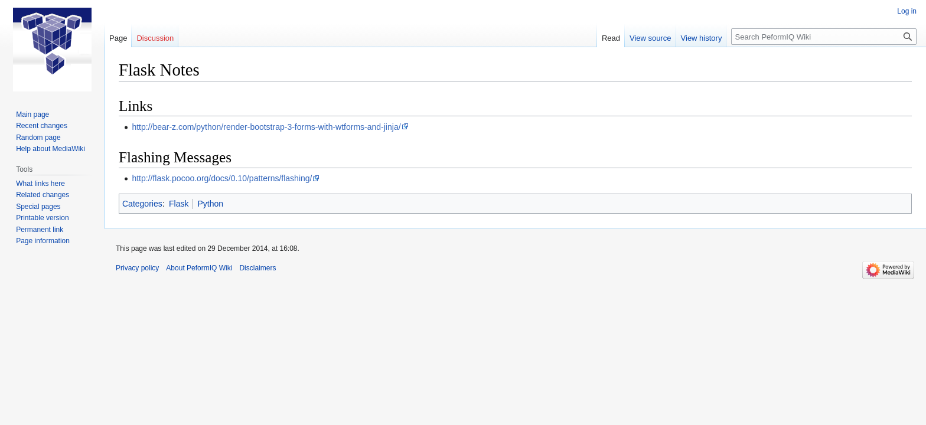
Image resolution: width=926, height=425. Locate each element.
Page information (43, 241)
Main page (32, 114)
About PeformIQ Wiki (199, 268)
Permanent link (39, 229)
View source (650, 38)
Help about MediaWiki (50, 149)
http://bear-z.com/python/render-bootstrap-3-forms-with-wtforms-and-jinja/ (266, 127)
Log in (907, 11)
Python (210, 203)
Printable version (42, 218)
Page (118, 38)
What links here (40, 183)
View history (701, 38)
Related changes (42, 195)
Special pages (38, 206)
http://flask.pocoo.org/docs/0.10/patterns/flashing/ (222, 178)
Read (611, 38)
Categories (142, 203)
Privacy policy (137, 268)
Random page (38, 137)
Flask (178, 203)
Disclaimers (257, 268)
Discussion (155, 38)
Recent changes (41, 126)
